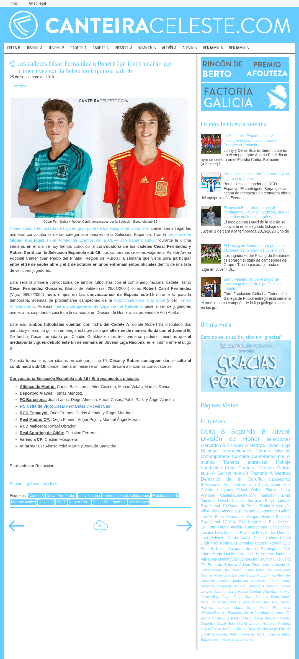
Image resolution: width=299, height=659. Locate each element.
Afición (236, 527)
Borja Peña (257, 607)
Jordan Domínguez (263, 549)
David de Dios (252, 533)
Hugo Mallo (257, 522)
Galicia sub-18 (232, 473)
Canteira (240, 456)
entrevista (258, 462)
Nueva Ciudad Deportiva (257, 591)
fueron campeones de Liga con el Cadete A (99, 306)
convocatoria (89, 496)
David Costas (231, 501)
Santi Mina (281, 485)
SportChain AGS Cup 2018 (139, 300)
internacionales (23, 502)
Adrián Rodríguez (254, 565)
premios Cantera (254, 543)
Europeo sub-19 (240, 613)
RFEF (61, 502)
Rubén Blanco (264, 490)
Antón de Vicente (214, 581)
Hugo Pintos (266, 575)
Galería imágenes (217, 490)
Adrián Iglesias (268, 634)
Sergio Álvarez (260, 517)
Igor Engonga (221, 586)
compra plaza (230, 607)
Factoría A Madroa (271, 473)
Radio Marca (271, 506)
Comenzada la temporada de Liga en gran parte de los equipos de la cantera (79, 228)
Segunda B (248, 431)
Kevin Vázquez (229, 549)
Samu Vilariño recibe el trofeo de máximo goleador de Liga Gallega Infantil (252, 284)
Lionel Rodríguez (214, 634)
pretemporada (215, 456)
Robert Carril (79, 502)
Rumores (270, 511)
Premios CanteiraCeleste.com (228, 495)
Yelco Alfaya (210, 597)
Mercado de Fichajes (222, 445)
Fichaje (283, 462)
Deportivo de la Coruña (232, 479)
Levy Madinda (227, 533)
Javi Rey (270, 602)
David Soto (226, 624)
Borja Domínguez (223, 559)
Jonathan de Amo (269, 613)
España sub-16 (165, 496)
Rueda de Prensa (243, 506)
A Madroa (255, 445)
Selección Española (109, 502)
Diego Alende (221, 511)
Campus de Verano (255, 554)
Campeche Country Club (259, 559)
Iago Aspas (258, 485)
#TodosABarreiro (213, 613)
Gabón (251, 575)
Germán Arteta (212, 575)
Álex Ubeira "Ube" (245, 602)
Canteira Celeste (256, 467)
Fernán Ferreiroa (267, 581)
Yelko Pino (237, 522)
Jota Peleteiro (213, 538)
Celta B (213, 431)
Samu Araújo (239, 538)
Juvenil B (46, 502)
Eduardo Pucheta (277, 624)
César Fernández (61, 496)
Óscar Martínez (256, 597)
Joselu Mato (254, 570)
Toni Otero (218, 527)
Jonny (285, 490)
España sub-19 (214, 506)
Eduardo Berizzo (222, 565)
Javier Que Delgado (263, 586)
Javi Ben (239, 586)
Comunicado (236, 629)
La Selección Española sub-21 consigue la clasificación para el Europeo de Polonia (250, 140)
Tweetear (20, 86)
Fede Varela (281, 597)
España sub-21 (248, 511)
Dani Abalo (232, 570)
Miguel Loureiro (249, 624)
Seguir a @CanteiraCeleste (34, 483)
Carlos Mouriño (278, 533)
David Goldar (266, 538)
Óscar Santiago (266, 618)
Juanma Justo (225, 591)
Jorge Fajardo (280, 629)
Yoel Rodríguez (224, 543)
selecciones (139, 502)
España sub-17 (214, 522)
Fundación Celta (218, 467)
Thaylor (285, 591)
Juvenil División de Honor (246, 435)
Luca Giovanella (243, 639)
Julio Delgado (234, 575)
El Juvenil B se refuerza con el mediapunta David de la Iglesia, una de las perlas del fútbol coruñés (257, 212)
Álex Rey (284, 575)
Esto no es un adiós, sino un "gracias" (241, 337)
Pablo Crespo (241, 618)
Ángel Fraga (233, 597)
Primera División (273, 451)
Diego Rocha (258, 629)
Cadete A (36, 496)
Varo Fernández (214, 602)
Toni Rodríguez (278, 570)
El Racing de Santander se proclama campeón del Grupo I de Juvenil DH (255, 248)
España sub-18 (241, 581)
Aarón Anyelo (222, 639)
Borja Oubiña (224, 554)
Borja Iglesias (278, 501)
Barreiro (254, 501)
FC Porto (282, 607)
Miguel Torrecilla (213, 629)
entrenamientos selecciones (126, 496)
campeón (269, 495)
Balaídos (283, 517)
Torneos (231, 462)
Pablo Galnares (242, 634)
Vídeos (242, 490)
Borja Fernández (229, 517)
